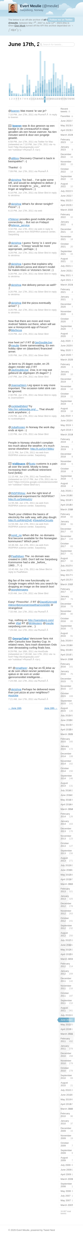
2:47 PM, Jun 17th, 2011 (21, 376)
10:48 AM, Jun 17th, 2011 (21, 545)
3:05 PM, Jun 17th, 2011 (21, 355)
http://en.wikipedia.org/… (23, 409)
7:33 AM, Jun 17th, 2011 (20, 611)
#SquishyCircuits (43, 520)
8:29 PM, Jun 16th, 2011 (21, 651)
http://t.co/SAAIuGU (20, 499)
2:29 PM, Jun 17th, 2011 (21, 416)
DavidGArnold (48, 601)
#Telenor (13, 219)
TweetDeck (45, 476)
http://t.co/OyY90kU (42, 448)
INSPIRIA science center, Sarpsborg (27, 455)
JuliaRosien (18, 427)
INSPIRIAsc (18, 493)
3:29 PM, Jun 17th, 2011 (21, 252)
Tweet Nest (49, 1230)
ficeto (32, 463)
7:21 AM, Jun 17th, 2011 (20, 699)
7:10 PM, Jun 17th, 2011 (21, 114)
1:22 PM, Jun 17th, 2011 (21, 434)
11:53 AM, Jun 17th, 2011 (21, 524)
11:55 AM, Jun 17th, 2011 (21, 503)
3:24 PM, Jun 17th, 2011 (21, 334)
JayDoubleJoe (43, 342)
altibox (15, 158)
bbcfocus (16, 330)
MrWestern (35, 623)
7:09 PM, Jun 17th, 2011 (21, 171)
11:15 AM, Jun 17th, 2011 (21, 476)
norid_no (16, 535)
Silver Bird (43, 192)
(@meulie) (39, 6)
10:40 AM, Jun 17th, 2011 (21, 569)
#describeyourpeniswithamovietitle (29, 604)
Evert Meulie (22, 1230)
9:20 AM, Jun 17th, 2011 (20, 593)
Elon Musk (19, 25)
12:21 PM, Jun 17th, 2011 (21, 452)
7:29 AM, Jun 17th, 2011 (20, 630)
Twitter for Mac (45, 141)
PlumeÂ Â (43, 114)
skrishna (16, 179)
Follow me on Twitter (61, 19)
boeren (15, 110)
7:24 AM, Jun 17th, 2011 (20, 680)
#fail (18, 623)
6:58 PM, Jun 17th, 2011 (21, 141)
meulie (15, 345)
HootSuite (43, 651)
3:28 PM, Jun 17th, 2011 (21, 273)
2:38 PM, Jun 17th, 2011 (21, 395)
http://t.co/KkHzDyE (20, 520)
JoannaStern (18, 385)
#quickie (13, 695)
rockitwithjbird (19, 406)
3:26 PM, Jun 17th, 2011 (21, 291)
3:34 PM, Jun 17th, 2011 (21, 229)
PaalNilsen (17, 556)
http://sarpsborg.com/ (41, 620)
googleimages (19, 589)
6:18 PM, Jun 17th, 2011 (21, 192)
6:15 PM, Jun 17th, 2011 (21, 210)
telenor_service (20, 225)
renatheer (21, 667)
